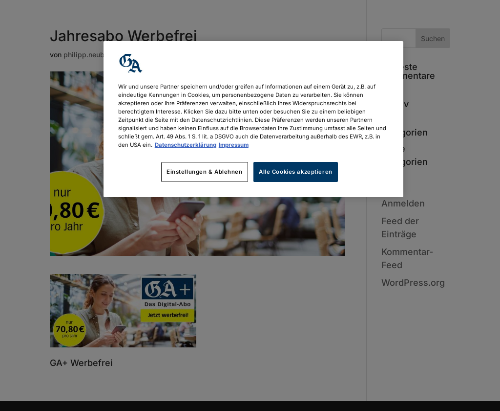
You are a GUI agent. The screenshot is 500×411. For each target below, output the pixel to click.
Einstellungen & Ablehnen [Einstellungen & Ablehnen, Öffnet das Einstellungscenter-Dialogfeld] (205, 171)
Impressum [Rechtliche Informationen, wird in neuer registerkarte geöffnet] (234, 144)
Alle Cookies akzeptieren (296, 171)
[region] (253, 119)
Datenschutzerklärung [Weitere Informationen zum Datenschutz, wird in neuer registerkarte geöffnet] (185, 144)
